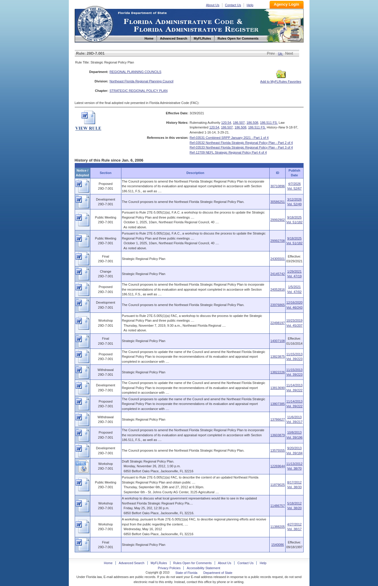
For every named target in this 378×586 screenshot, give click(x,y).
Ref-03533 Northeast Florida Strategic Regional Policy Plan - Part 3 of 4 (241, 147)
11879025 (277, 484)
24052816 (277, 289)
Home (95, 23)
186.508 (252, 122)
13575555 (277, 450)
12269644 (277, 466)
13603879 (277, 435)
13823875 (277, 356)
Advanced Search (131, 563)
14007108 (277, 341)
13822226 (277, 372)
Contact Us (233, 5)
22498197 (277, 323)
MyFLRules (159, 563)
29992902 (277, 220)
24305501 (277, 259)
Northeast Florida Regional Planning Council (141, 81)
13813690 (277, 388)
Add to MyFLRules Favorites (280, 79)
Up (280, 53)
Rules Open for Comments (192, 563)
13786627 (277, 419)
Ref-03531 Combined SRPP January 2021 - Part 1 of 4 (229, 137)
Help (250, 5)
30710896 (277, 186)
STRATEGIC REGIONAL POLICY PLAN (139, 90)
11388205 (277, 526)
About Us (212, 5)
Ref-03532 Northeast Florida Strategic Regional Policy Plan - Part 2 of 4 (241, 142)
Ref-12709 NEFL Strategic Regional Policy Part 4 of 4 (228, 152)
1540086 (277, 544)
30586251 (277, 202)
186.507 (239, 122)
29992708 (277, 240)
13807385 (277, 404)
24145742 (277, 274)
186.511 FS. (269, 122)
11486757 (277, 505)
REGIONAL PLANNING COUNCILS (136, 72)
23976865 (277, 305)
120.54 (226, 122)
